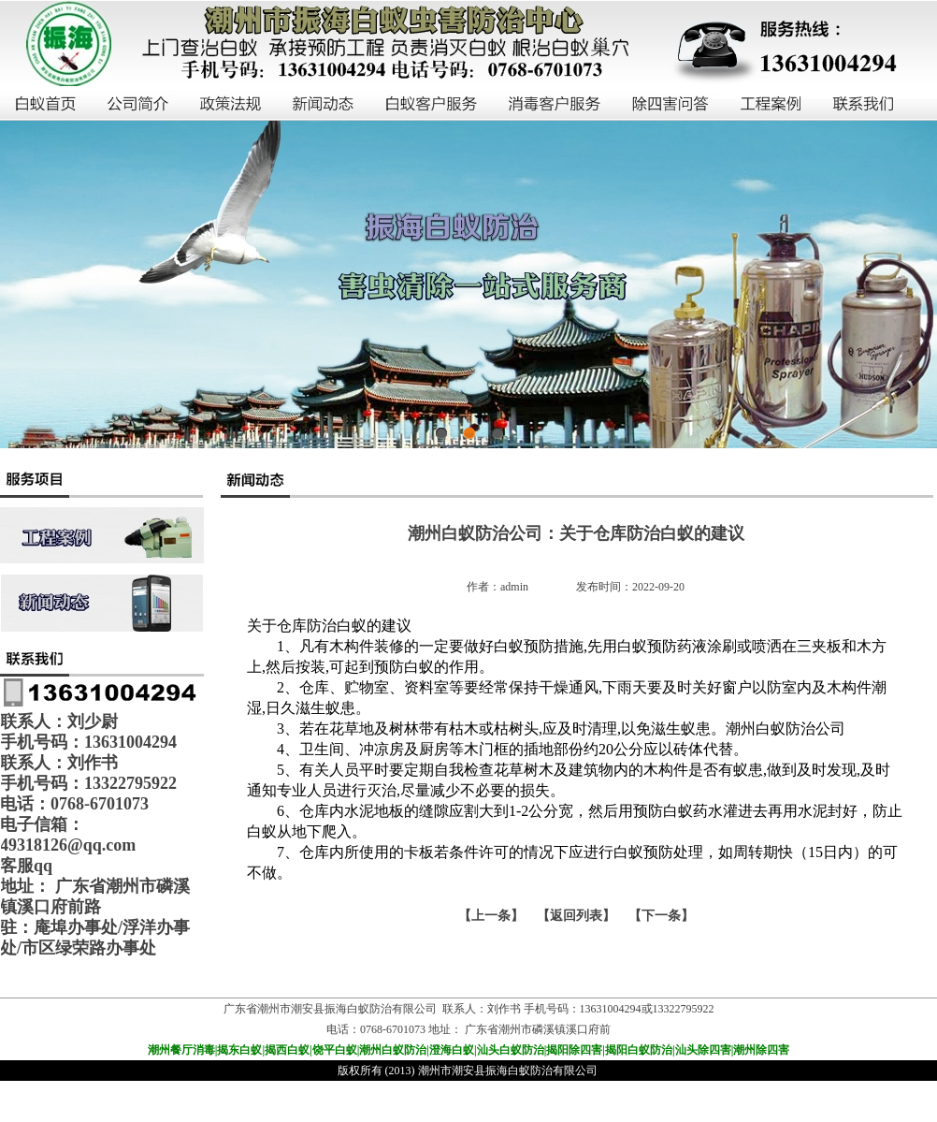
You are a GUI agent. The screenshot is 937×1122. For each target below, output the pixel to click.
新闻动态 (324, 104)
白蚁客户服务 (432, 104)
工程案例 (772, 104)
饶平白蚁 (334, 1049)
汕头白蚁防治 (510, 1049)
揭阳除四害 (574, 1049)
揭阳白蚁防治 (638, 1049)
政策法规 (231, 104)
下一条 (661, 916)
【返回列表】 (576, 916)
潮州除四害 (761, 1049)
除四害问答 (671, 104)
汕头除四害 (703, 1049)
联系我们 (864, 104)
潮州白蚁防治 (392, 1049)
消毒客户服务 (555, 104)
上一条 (491, 916)
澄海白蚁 (451, 1049)
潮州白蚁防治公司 (785, 728)
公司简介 (139, 104)
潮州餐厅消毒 (181, 1049)
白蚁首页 (46, 104)
